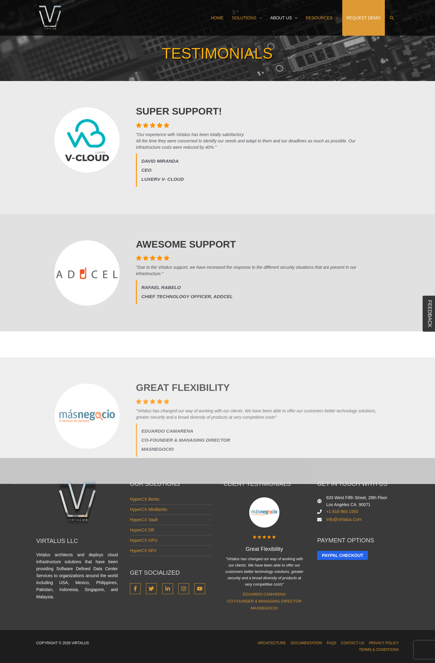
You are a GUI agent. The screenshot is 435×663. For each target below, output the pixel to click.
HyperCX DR (142, 530)
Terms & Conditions (379, 650)
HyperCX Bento (144, 499)
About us (281, 17)
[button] (392, 18)
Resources (319, 17)
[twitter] (153, 588)
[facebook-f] (137, 588)
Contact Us (352, 643)
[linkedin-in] (169, 588)
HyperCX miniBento (148, 509)
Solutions (244, 17)
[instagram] (185, 588)
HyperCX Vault (144, 519)
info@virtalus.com (344, 519)
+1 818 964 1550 (342, 511)
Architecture (272, 643)
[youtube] (200, 588)
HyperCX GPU (143, 540)
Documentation (306, 643)
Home (217, 17)
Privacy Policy (384, 643)
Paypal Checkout (342, 555)
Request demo (363, 17)
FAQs (331, 643)
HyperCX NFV (143, 550)
